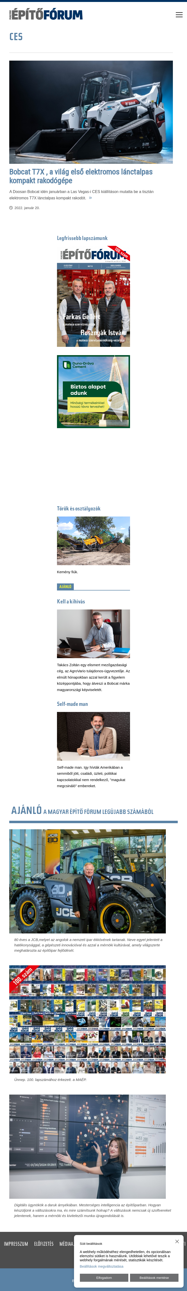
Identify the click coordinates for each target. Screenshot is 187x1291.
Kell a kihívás (71, 602)
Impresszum (16, 1244)
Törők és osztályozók (79, 509)
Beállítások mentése (154, 1278)
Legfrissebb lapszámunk (82, 238)
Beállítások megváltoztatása (101, 1266)
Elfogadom (104, 1278)
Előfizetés (44, 1244)
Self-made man (72, 704)
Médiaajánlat (72, 1244)
